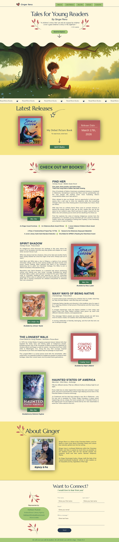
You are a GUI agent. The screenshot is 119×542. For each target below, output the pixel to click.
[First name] (68, 501)
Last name (86, 498)
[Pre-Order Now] (33, 322)
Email (60, 506)
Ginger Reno (27, 4)
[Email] (80, 509)
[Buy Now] (33, 219)
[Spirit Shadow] (59, 147)
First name (61, 498)
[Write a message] (81, 520)
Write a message (63, 515)
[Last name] (93, 501)
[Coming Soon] (84, 362)
